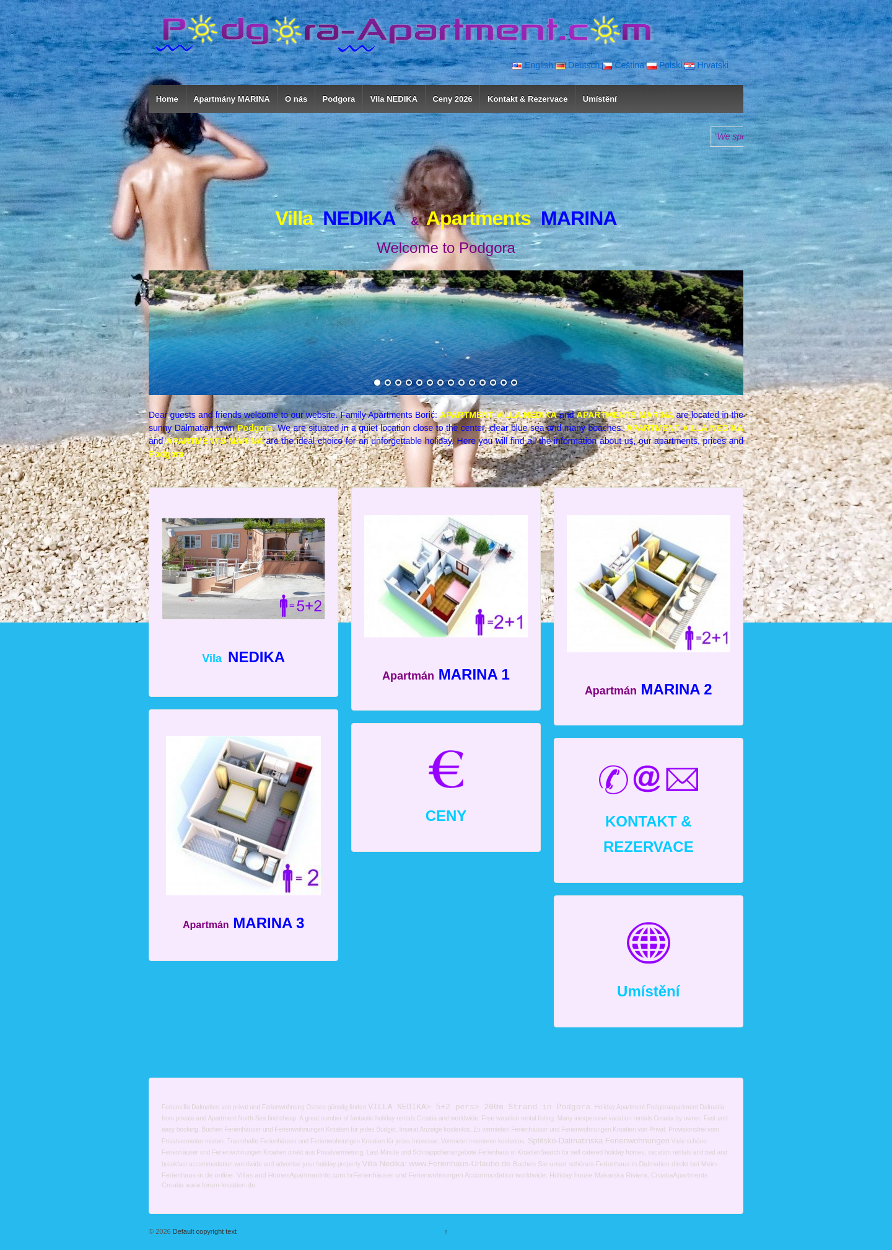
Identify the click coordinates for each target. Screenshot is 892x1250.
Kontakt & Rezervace (527, 99)
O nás (296, 99)
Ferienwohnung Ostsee (294, 1107)
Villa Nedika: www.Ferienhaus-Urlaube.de (436, 1164)
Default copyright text (204, 1232)
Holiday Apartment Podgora (632, 1107)
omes (281, 1175)
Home (167, 99)
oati (663, 1175)
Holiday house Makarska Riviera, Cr (603, 1175)
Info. (325, 1175)
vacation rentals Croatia (641, 1118)
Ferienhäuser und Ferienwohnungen (408, 1175)
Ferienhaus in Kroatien (509, 1152)
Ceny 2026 (452, 99)
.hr (349, 1175)
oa (173, 1185)
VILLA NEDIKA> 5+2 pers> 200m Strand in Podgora (479, 1106)
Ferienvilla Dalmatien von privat (205, 1107)
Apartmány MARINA (231, 99)
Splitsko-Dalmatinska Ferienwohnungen (599, 1141)
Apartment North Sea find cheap (253, 1118)
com (339, 1175)
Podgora (339, 99)
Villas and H (255, 1175)
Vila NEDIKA (394, 99)
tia (180, 1185)
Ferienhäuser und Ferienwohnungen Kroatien (286, 1129)
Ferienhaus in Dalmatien (633, 1164)
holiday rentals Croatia (406, 1118)
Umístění (600, 99)
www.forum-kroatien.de (221, 1185)
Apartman (305, 1175)
